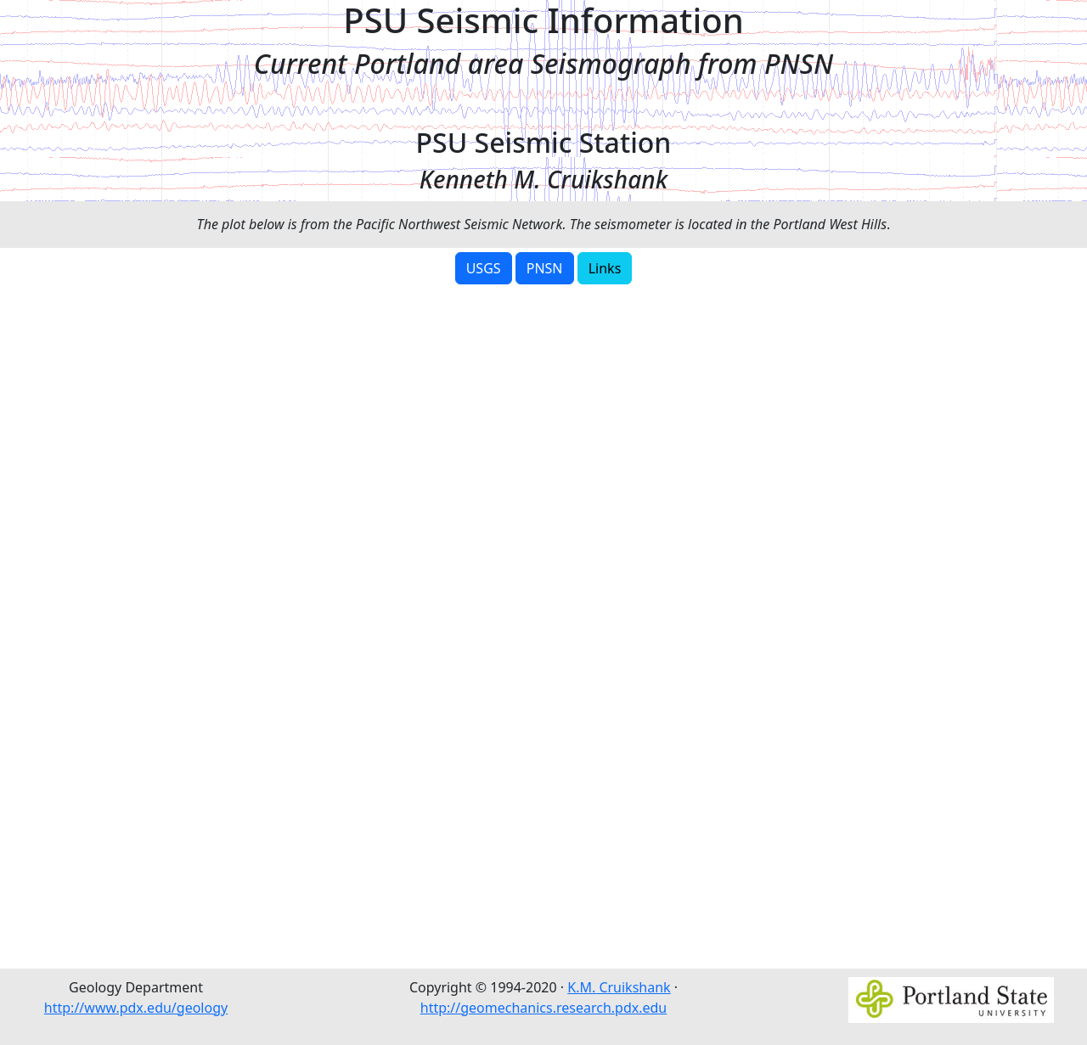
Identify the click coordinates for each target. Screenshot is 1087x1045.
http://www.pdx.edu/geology (136, 1007)
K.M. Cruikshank (618, 987)
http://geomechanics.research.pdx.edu (543, 1007)
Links (605, 268)
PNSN (545, 268)
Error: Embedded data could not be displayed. (543, 624)
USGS (483, 268)
